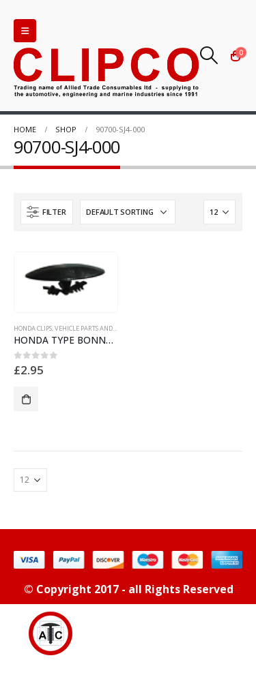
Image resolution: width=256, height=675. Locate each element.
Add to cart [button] (26, 399)
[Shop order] (127, 212)
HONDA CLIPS (33, 328)
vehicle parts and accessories (102, 328)
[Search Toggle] (209, 55)
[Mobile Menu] (25, 30)
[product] (65, 279)
